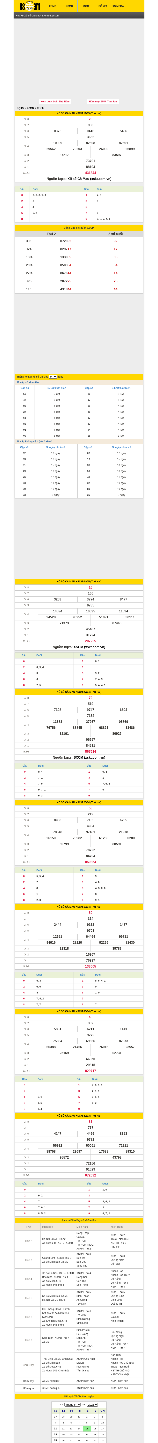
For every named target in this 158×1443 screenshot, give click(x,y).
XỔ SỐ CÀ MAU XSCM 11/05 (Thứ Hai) (79, 94)
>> (83, 1336)
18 (55, 1365)
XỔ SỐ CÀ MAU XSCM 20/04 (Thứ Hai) (79, 734)
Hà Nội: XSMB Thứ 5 (53, 1231)
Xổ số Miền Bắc (51, 1294)
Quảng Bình (117, 1227)
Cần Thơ (81, 1212)
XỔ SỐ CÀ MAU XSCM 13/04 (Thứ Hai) (79, 838)
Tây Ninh (81, 1235)
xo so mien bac (74, 1433)
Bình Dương (83, 1250)
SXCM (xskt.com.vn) (89, 689)
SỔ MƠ (103, 6)
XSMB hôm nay (50, 1312)
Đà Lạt (80, 1294)
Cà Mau (81, 1168)
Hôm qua (28, 1319)
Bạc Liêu (81, 1193)
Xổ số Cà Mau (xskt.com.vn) (89, 159)
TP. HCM (81, 1172)
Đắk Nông (116, 1263)
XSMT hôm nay (119, 1312)
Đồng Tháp (83, 1164)
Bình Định (116, 1231)
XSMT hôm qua (119, 1319)
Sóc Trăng (82, 1216)
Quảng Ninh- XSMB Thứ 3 (56, 1189)
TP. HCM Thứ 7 (85, 1277)
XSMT (85, 6)
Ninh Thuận (117, 1252)
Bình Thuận (83, 1227)
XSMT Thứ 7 (118, 1279)
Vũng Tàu (82, 1197)
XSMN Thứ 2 (84, 1180)
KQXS (20, 89)
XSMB (52, 6)
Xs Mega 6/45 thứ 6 (53, 1256)
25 (55, 1371)
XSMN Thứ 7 (84, 1281)
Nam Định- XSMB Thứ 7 (55, 1269)
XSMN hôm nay (85, 1312)
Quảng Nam (117, 1191)
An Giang (82, 1231)
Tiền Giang (83, 1302)
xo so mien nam (56, 1433)
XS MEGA (118, 6)
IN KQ (89, 1424)
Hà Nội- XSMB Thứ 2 (53, 1170)
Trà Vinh (81, 1246)
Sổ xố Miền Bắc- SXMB (55, 1227)
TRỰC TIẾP (107, 1424)
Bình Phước (83, 1261)
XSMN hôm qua (85, 1319)
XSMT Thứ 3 (118, 1187)
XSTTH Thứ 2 (118, 1174)
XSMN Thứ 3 (84, 1185)
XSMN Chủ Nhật (86, 1290)
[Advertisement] (79, 50)
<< (61, 1336)
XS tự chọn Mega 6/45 (54, 1252)
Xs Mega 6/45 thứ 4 (53, 1216)
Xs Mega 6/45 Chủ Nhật (55, 1302)
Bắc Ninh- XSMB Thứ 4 (55, 1208)
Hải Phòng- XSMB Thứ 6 (56, 1240)
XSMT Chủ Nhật (120, 1306)
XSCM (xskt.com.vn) (89, 578)
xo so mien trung (93, 1433)
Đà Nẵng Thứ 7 (119, 1275)
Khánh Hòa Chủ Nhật (122, 1294)
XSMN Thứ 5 (84, 1223)
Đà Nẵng (116, 1210)
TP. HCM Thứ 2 (85, 1176)
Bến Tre (81, 1189)
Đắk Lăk (115, 1195)
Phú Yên (115, 1178)
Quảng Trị (116, 1235)
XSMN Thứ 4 (84, 1204)
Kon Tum (116, 1286)
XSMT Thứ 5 (118, 1223)
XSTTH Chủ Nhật (120, 1302)
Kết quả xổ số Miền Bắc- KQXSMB (56, 1246)
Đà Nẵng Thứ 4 (119, 1214)
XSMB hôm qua (50, 1319)
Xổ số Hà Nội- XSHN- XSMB (58, 1204)
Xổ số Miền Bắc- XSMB (55, 1193)
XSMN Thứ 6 (84, 1242)
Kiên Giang (83, 1298)
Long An (81, 1269)
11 (55, 1359)
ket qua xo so (31, 1433)
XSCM (40, 89)
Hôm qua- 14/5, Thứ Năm (55, 82)
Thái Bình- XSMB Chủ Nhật (57, 1290)
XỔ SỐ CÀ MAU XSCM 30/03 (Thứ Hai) (79, 1047)
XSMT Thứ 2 (118, 1166)
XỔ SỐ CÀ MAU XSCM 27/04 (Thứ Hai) (79, 623)
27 (55, 1348)
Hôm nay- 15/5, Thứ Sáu (103, 82)
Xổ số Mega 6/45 (51, 1212)
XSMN (69, 6)
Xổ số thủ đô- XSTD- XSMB (57, 1174)
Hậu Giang (82, 1265)
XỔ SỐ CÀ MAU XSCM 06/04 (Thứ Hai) (79, 942)
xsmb (43, 1433)
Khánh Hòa (117, 1202)
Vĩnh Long (82, 1254)
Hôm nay (28, 1312)
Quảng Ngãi (117, 1267)
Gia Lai (114, 1248)
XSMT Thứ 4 (118, 1218)
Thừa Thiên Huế (120, 1170)
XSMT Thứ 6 (118, 1244)
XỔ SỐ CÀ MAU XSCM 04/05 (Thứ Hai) (79, 513)
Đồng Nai (82, 1208)
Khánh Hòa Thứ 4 (120, 1206)
